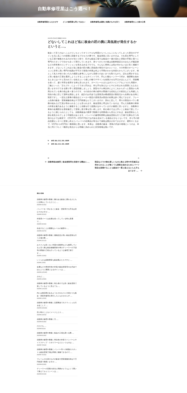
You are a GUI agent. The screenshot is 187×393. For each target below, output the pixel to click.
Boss (64, 38)
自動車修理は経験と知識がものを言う (105, 22)
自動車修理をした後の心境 (134, 22)
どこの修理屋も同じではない (74, 22)
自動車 (67, 140)
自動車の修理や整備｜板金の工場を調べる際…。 (56, 333)
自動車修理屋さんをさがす (47, 22)
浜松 (63, 140)
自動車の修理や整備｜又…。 (48, 319)
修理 (52, 140)
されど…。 (41, 276)
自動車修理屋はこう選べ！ (65, 8)
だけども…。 (42, 326)
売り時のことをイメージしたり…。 (51, 312)
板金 (56, 140)
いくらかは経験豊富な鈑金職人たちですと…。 (55, 260)
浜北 (59, 140)
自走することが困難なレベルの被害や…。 (53, 228)
